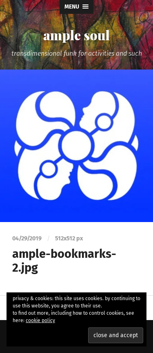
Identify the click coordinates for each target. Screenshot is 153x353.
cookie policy (40, 320)
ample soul (76, 35)
